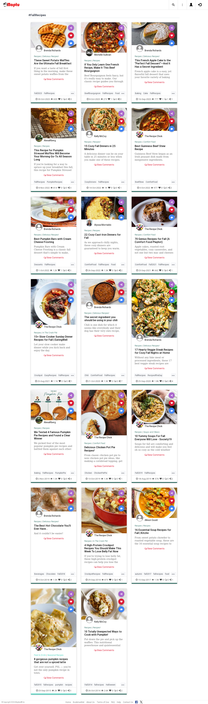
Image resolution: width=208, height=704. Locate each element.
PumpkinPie (60, 473)
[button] (173, 5)
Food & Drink (40, 655)
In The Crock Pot (50, 332)
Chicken (88, 473)
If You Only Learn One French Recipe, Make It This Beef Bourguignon (101, 67)
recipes (68, 684)
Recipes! (97, 141)
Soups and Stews (151, 432)
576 (155, 478)
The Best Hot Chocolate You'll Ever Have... (52, 527)
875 (105, 579)
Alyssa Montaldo (102, 224)
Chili (87, 375)
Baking (138, 93)
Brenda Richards (52, 50)
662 (155, 270)
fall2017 (147, 574)
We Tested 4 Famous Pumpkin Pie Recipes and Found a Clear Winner (52, 435)
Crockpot (38, 375)
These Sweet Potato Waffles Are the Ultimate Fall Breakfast (53, 62)
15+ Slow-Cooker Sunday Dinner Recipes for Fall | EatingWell (53, 338)
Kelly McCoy (100, 136)
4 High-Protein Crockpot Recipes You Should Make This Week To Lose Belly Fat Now (102, 548)
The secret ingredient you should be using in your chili (100, 318)
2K (54, 690)
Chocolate (50, 574)
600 (54, 99)
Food (117, 93)
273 (104, 99)
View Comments (54, 79)
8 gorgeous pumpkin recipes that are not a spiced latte (51, 660)
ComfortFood (151, 182)
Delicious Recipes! (51, 56)
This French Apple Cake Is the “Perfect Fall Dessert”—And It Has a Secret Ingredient (153, 63)
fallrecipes (158, 574)
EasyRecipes (50, 375)
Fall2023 (38, 93)
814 (54, 187)
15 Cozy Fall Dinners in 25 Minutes (100, 147)
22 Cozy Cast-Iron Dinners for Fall (102, 236)
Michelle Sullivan (102, 54)
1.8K (155, 381)
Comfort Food (149, 141)
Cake (145, 93)
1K (104, 187)
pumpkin (59, 684)
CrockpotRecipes (92, 574)
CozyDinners (90, 182)
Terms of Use (103, 702)
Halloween (110, 684)
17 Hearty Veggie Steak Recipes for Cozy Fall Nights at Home (154, 351)
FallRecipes (49, 93)
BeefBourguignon (92, 93)
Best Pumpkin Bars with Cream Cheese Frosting (52, 240)
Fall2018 (61, 574)
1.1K (54, 381)
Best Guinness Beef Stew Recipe (150, 147)
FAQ (113, 702)
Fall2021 (152, 264)
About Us (90, 702)
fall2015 (37, 684)
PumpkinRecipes (54, 182)
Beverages (39, 574)
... (72, 93)
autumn (138, 574)
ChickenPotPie (100, 473)
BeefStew (139, 182)
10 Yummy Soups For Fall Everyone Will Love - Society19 (153, 437)
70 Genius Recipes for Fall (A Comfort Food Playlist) (152, 240)
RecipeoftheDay (155, 375)
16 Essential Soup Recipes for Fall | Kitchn (153, 531)
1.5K (53, 579)
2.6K (104, 690)
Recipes (37, 56)
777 (155, 99)
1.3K (104, 270)
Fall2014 (88, 684)
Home (68, 702)
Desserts (38, 264)
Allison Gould (151, 520)
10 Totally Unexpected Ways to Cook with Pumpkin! (103, 633)
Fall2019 (139, 473)
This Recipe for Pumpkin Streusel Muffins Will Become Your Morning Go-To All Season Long (53, 155)
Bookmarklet (78, 702)
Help (119, 702)
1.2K (53, 270)
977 (154, 187)
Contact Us (128, 702)
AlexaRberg (50, 140)
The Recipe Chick (153, 136)
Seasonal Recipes (55, 655)
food (167, 574)
